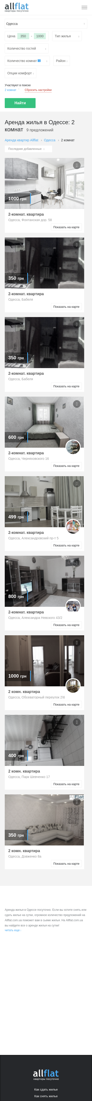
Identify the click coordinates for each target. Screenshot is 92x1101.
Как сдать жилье (46, 1089)
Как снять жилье (46, 1096)
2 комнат (12, 90)
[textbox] (46, 23)
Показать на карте (66, 227)
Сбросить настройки (38, 90)
